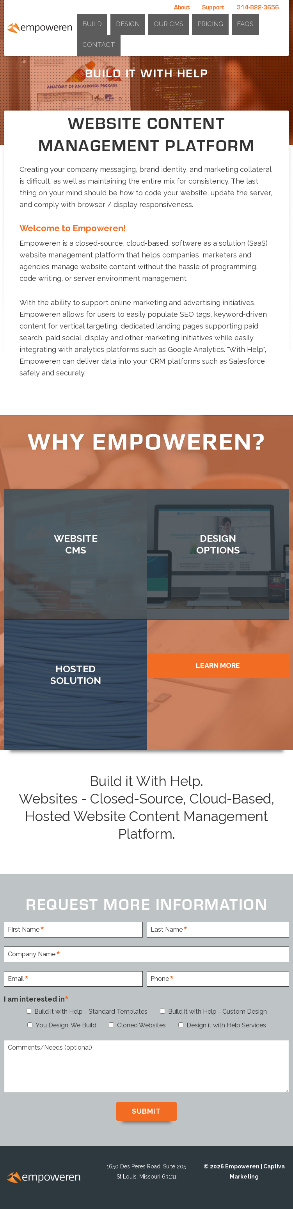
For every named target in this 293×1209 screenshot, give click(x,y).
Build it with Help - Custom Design (217, 1010)
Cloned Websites (141, 1024)
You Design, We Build (66, 1024)
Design (184, 21)
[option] (146, 72)
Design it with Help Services (226, 1024)
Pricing (234, 21)
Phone (160, 978)
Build (163, 21)
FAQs (254, 21)
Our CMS (208, 21)
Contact (275, 21)
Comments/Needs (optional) (50, 1047)
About (182, 7)
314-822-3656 (258, 7)
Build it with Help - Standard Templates (90, 1010)
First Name (23, 929)
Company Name (31, 953)
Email (16, 978)
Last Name (167, 929)
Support (213, 7)
